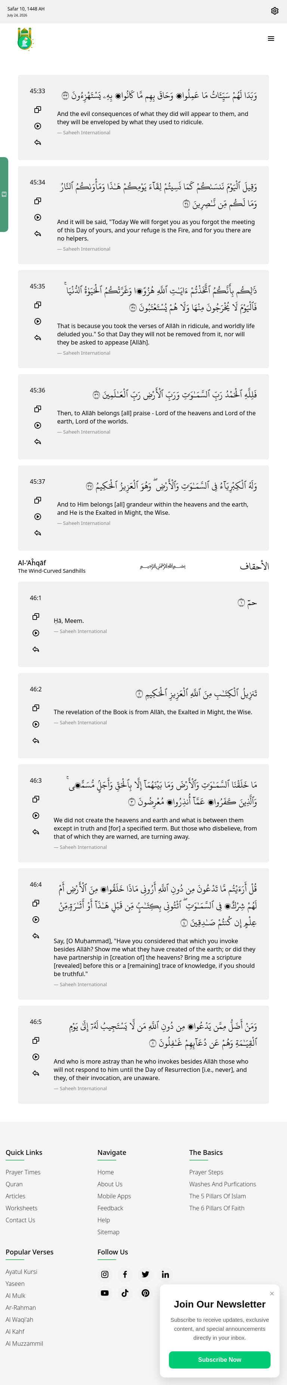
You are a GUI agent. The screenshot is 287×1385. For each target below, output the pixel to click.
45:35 (37, 286)
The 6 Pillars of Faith (217, 1208)
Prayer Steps (206, 1172)
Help (104, 1220)
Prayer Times (23, 1172)
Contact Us (20, 1220)
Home (106, 1172)
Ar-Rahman (21, 1307)
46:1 (36, 598)
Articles (15, 1196)
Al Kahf (15, 1331)
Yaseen (15, 1283)
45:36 (37, 390)
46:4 (36, 884)
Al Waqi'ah (19, 1319)
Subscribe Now (219, 1360)
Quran (14, 1184)
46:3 (36, 780)
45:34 (37, 182)
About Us (110, 1184)
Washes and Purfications (222, 1184)
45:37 (37, 481)
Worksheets (21, 1208)
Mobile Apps (114, 1196)
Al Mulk (15, 1295)
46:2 (36, 689)
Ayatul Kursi (21, 1272)
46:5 (36, 1022)
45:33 (37, 91)
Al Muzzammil (24, 1343)
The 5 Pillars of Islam (217, 1196)
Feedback (110, 1208)
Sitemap (109, 1232)
